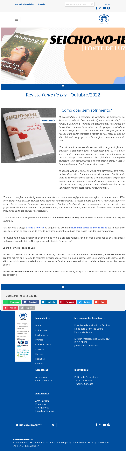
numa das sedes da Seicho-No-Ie (89, 227)
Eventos (39, 339)
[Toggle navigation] (16, 19)
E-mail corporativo (44, 411)
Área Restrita (42, 400)
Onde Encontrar (43, 344)
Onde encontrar (43, 380)
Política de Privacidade (86, 377)
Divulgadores (42, 407)
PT (106, 5)
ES (109, 5)
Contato (39, 363)
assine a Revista (35, 227)
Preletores (40, 404)
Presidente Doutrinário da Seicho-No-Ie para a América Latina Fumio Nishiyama (92, 329)
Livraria (39, 354)
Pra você (39, 349)
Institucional (41, 330)
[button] (63, 86)
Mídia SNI (40, 358)
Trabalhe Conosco (83, 383)
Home (38, 325)
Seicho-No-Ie (41, 334)
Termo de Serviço (83, 380)
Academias (41, 377)
